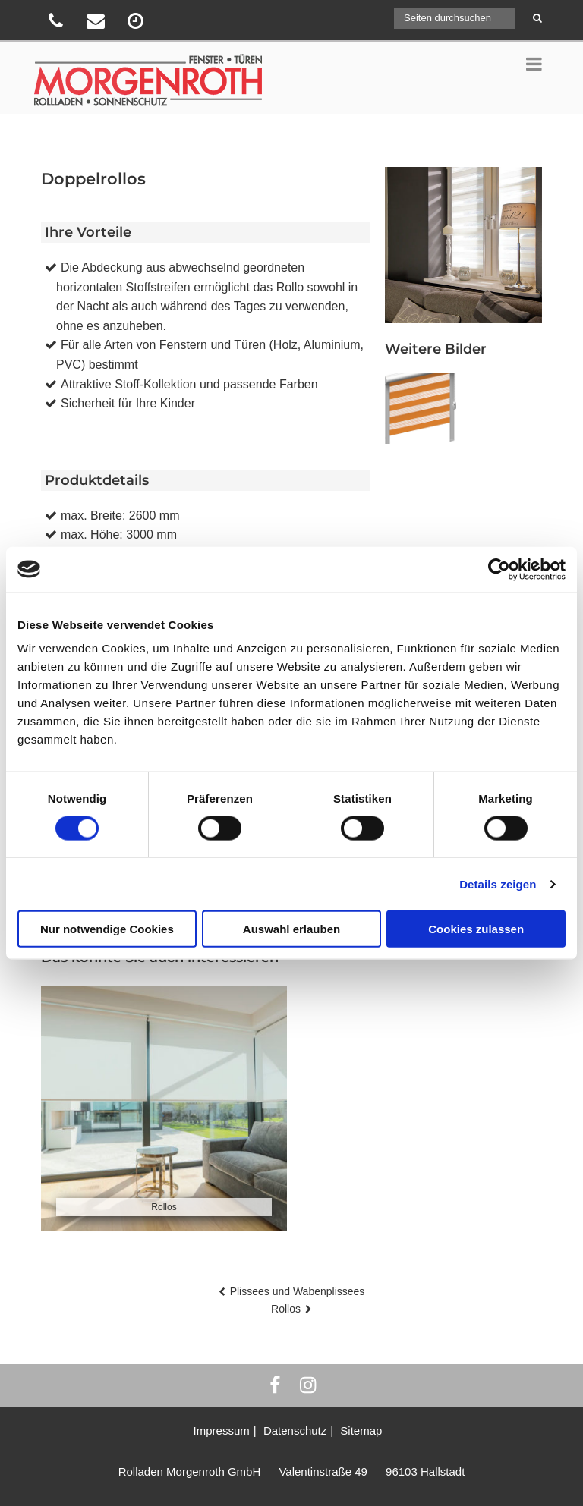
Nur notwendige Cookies (107, 929)
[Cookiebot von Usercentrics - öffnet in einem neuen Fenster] (499, 569)
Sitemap (361, 1430)
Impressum (222, 1430)
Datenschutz (294, 1430)
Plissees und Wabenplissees (297, 1291)
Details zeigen (497, 883)
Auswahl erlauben (291, 929)
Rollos (286, 1309)
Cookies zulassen (476, 929)
